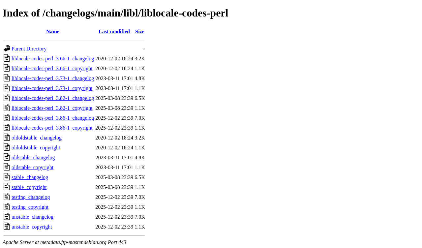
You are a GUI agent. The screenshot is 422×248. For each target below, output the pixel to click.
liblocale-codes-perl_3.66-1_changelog (53, 58)
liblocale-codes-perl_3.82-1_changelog (53, 98)
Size (139, 31)
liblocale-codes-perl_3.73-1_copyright (52, 88)
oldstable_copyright (32, 167)
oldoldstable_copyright (36, 147)
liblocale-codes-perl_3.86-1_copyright (52, 128)
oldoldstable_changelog (37, 137)
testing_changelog (31, 197)
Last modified (114, 31)
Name (52, 31)
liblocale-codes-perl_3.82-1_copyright (52, 108)
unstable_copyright (32, 227)
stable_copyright (29, 187)
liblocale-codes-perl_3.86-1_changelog (53, 118)
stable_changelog (30, 177)
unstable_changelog (32, 217)
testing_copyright (30, 207)
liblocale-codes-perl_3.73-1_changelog (53, 78)
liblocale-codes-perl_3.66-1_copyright (52, 68)
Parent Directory (29, 48)
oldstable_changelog (33, 157)
